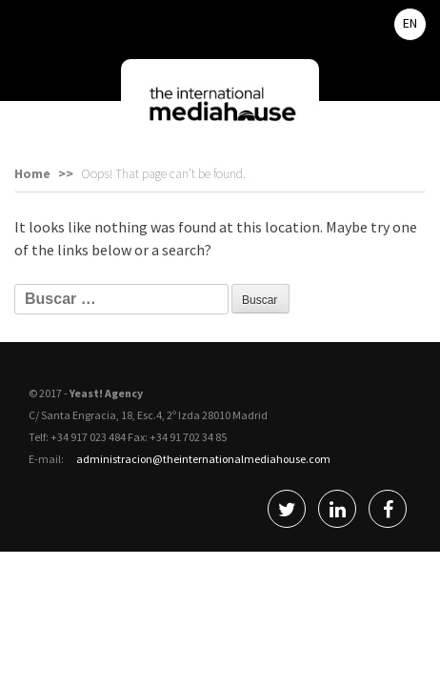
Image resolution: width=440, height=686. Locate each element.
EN (410, 22)
